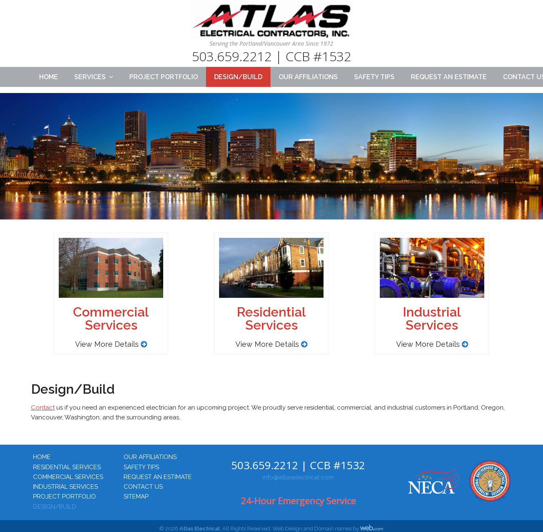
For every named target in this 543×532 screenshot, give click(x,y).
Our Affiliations (308, 77)
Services (90, 77)
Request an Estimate (449, 77)
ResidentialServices (271, 318)
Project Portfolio (163, 77)
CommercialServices (111, 318)
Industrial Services (65, 486)
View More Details (111, 344)
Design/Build (238, 77)
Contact (43, 407)
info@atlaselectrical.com (298, 477)
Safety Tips (374, 77)
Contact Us (143, 486)
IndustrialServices (432, 318)
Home (48, 77)
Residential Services (67, 467)
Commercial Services (68, 477)
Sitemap (136, 496)
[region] (271, 164)
